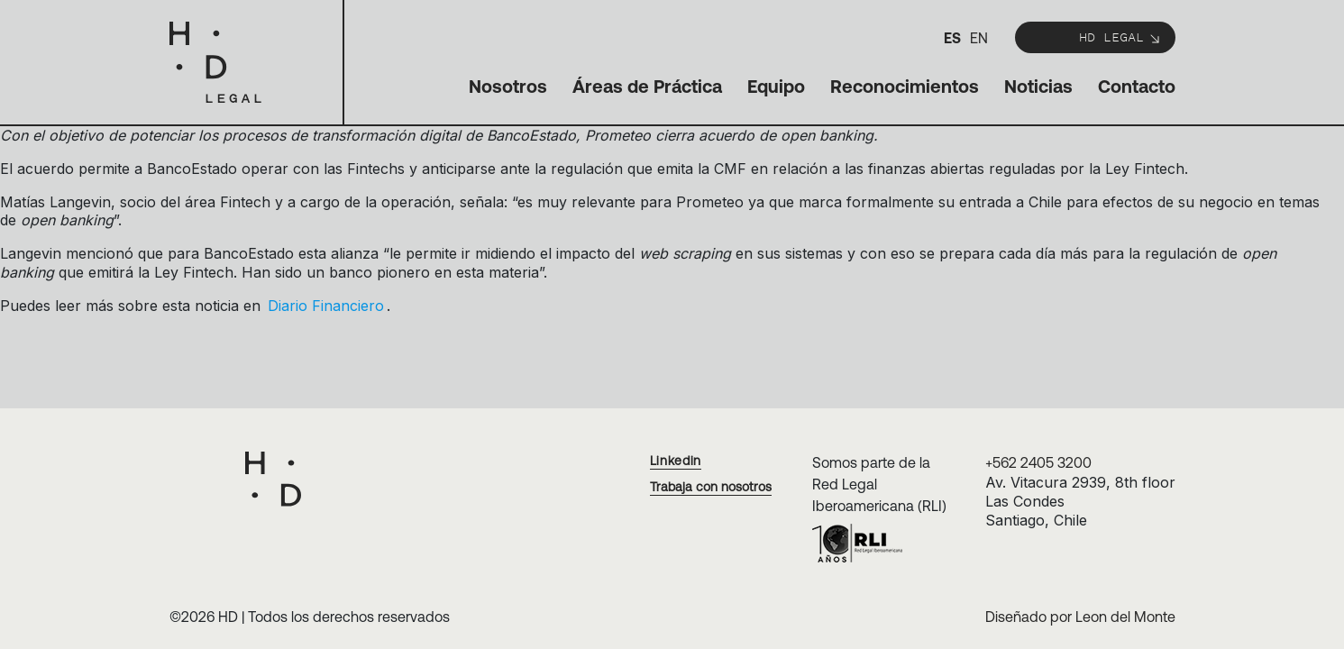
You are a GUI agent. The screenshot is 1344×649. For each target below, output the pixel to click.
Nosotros (508, 86)
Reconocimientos (904, 86)
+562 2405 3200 (1038, 462)
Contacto (1136, 86)
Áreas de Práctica (647, 86)
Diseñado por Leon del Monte (1080, 616)
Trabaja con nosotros (711, 487)
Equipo (776, 86)
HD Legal (1120, 36)
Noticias (1038, 86)
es (952, 38)
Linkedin (676, 460)
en (979, 38)
